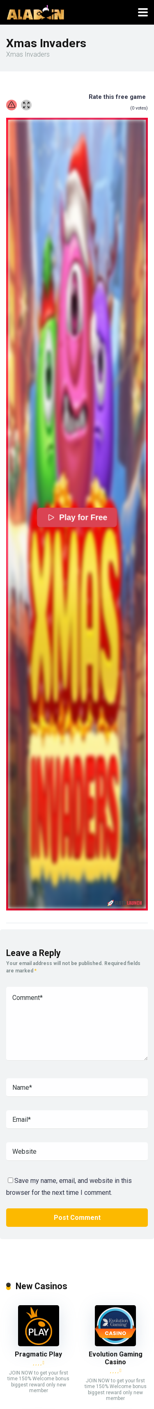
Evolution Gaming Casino (116, 1358)
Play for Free (77, 517)
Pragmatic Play (38, 1354)
